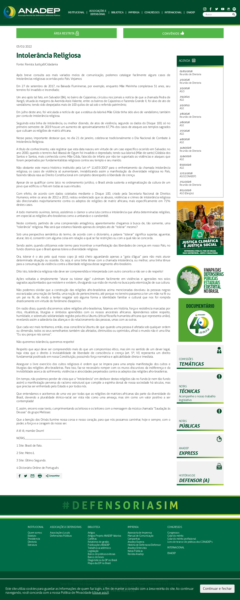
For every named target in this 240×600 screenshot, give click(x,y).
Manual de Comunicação (141, 535)
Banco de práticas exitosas (101, 554)
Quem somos (35, 532)
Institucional (36, 527)
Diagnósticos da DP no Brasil (102, 560)
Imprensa (133, 527)
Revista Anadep (136, 554)
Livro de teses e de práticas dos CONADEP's (189, 541)
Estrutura (32, 544)
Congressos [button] (151, 12)
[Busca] (220, 14)
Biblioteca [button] (117, 12)
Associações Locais (60, 532)
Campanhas (134, 538)
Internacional (173, 12)
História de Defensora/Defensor (144, 544)
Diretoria (32, 541)
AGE (182, 99)
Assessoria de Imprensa (140, 532)
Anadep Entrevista (137, 547)
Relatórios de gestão (98, 541)
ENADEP (191, 12)
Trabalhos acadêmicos (99, 547)
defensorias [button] (97, 12)
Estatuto (32, 535)
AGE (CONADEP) (188, 176)
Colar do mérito (175, 535)
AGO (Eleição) (187, 193)
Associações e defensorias (65, 527)
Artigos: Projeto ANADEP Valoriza (104, 535)
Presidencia (34, 538)
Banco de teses (96, 557)
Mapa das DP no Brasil (99, 563)
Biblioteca (94, 527)
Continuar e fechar (217, 588)
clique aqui (100, 593)
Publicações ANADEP (99, 544)
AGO (182, 91)
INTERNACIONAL (175, 547)
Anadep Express (136, 541)
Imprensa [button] (133, 12)
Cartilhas (92, 538)
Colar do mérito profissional (181, 538)
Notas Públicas (135, 550)
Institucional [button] (76, 12)
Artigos (91, 532)
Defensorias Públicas (61, 535)
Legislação (93, 550)
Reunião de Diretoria (190, 74)
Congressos (174, 527)
